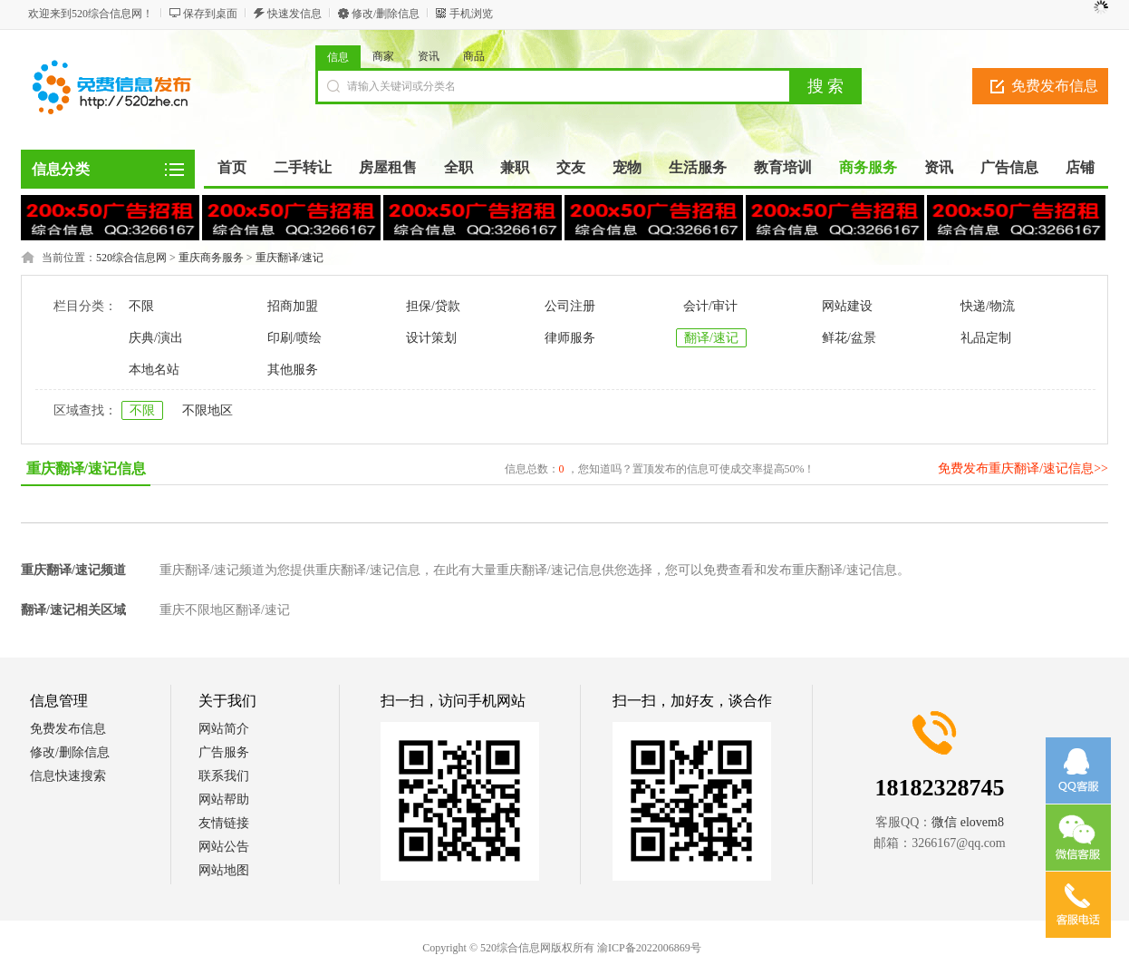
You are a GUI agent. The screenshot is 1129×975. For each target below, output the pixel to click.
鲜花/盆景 (849, 338)
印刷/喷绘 (294, 338)
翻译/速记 (711, 338)
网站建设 (847, 306)
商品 (474, 56)
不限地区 (207, 410)
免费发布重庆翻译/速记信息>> (1023, 468)
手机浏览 (471, 13)
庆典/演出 (156, 338)
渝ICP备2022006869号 (649, 947)
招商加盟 (292, 306)
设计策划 (431, 338)
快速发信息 (294, 13)
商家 (383, 56)
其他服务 (292, 369)
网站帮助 (223, 799)
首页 (231, 167)
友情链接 (223, 823)
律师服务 (570, 338)
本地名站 (154, 369)
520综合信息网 (131, 257)
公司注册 (570, 306)
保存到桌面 (210, 13)
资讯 (428, 56)
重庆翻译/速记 (289, 257)
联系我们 (223, 776)
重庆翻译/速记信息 (86, 468)
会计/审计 (710, 306)
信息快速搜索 (68, 776)
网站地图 (223, 870)
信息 (338, 57)
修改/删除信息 (386, 13)
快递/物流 (987, 306)
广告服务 (223, 752)
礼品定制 (985, 338)
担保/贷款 (433, 306)
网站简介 (223, 729)
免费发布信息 (1054, 85)
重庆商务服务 (211, 257)
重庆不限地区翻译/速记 (224, 610)
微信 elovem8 (967, 822)
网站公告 (223, 846)
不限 (141, 306)
